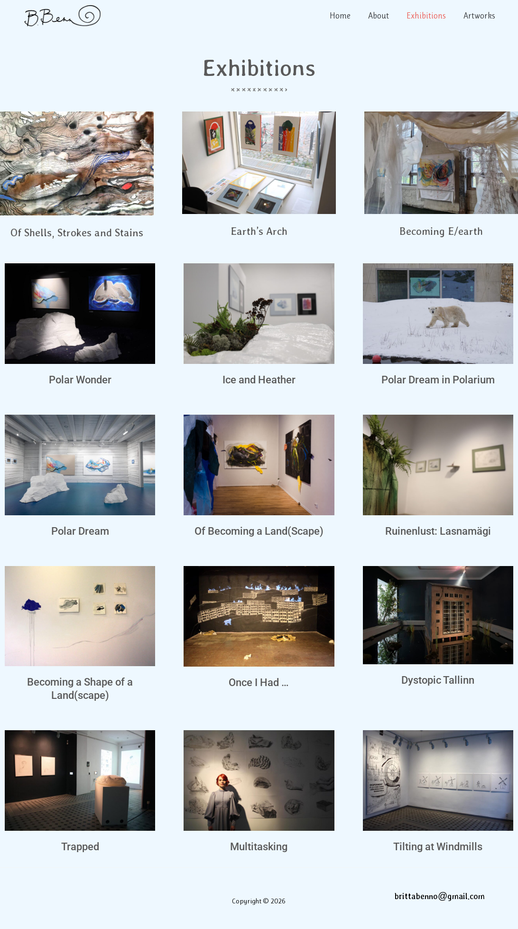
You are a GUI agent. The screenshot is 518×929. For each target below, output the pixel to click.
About (379, 15)
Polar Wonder (80, 380)
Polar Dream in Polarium (438, 380)
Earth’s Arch (259, 231)
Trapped (80, 847)
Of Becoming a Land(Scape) (259, 531)
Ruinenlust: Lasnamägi (438, 531)
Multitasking (258, 847)
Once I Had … (259, 682)
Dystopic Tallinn (437, 680)
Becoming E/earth (441, 231)
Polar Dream (80, 531)
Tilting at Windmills (437, 847)
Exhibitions (426, 15)
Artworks (479, 15)
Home (341, 15)
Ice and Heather (259, 380)
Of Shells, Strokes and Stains (76, 232)
